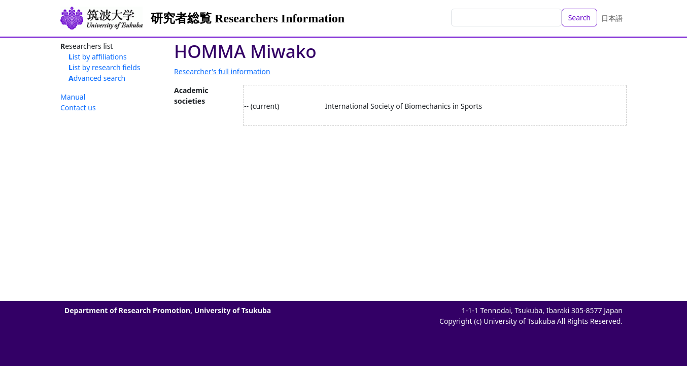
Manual (72, 97)
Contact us (78, 107)
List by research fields (104, 67)
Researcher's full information (222, 71)
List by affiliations (97, 57)
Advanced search (96, 78)
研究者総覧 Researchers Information (248, 18)
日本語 (612, 18)
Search (579, 17)
